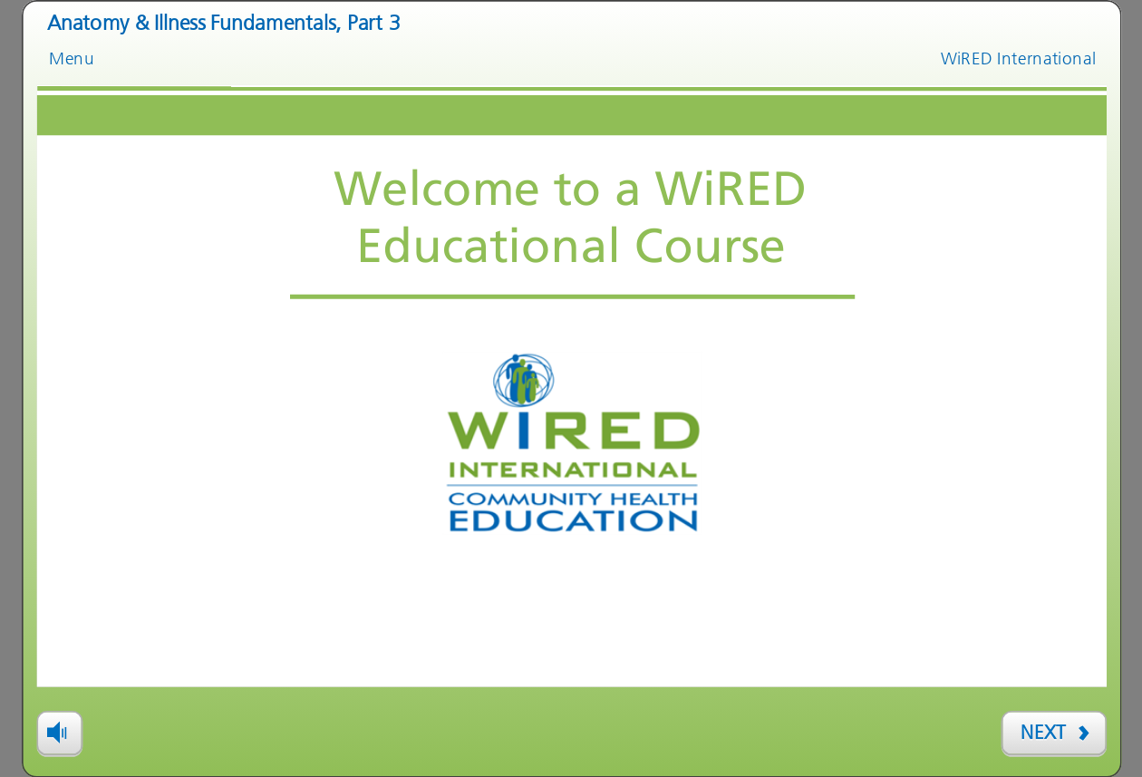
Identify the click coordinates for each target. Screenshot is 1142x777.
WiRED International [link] (1019, 57)
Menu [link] (72, 57)
